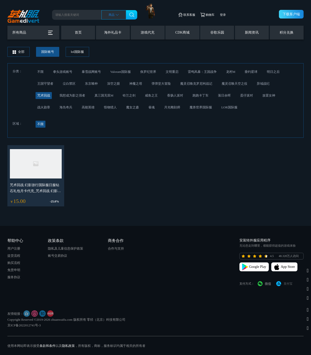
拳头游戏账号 (62, 72)
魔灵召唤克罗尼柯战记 (196, 83)
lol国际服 (77, 52)
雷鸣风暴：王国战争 (202, 72)
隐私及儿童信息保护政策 (65, 248)
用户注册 (13, 248)
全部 (18, 52)
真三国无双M (104, 95)
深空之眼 (113, 83)
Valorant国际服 (120, 72)
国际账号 (47, 52)
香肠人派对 (175, 95)
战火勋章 (43, 107)
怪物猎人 (110, 107)
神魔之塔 (135, 83)
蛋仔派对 (246, 95)
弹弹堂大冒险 (161, 83)
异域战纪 (263, 83)
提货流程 (13, 255)
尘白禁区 (69, 83)
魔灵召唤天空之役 (234, 83)
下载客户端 (291, 14)
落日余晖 (224, 95)
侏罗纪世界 (148, 72)
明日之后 (273, 72)
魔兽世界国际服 (201, 107)
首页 (78, 32)
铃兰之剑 (129, 95)
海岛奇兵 (65, 107)
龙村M (230, 72)
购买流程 (13, 263)
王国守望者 (45, 83)
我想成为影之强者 (72, 95)
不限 (40, 72)
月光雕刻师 (172, 107)
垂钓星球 (251, 72)
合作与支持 (116, 248)
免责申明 (13, 270)
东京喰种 (91, 83)
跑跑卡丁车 (201, 95)
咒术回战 (43, 95)
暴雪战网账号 (91, 72)
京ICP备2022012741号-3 (24, 325)
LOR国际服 (229, 107)
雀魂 (151, 107)
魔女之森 (132, 107)
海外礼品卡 (112, 32)
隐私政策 (68, 346)
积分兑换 (286, 32)
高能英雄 (88, 107)
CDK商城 (182, 32)
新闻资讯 (252, 32)
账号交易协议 (57, 255)
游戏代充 (148, 32)
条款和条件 (47, 346)
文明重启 (172, 72)
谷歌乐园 (217, 32)
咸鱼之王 (151, 95)
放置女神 (268, 95)
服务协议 (13, 277)
